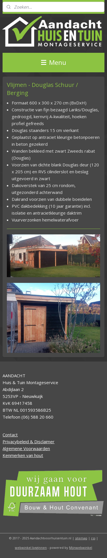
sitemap (81, 538)
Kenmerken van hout (23, 455)
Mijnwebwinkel (80, 547)
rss (93, 538)
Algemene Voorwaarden (26, 448)
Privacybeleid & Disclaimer (28, 441)
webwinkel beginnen (31, 547)
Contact (10, 435)
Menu (53, 62)
